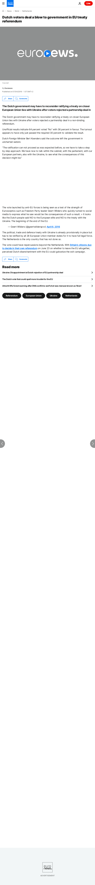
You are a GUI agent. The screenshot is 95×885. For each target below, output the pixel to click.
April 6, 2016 (53, 226)
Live (88, 3)
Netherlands (27, 11)
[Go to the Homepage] (10, 3)
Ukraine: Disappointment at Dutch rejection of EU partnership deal (32, 272)
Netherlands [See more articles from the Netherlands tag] (71, 295)
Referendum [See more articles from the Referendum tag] (12, 295)
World (17, 11)
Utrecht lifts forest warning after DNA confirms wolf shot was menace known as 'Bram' (42, 286)
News (9, 11)
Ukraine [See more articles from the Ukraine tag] (53, 295)
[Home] (3, 11)
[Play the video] (47, 53)
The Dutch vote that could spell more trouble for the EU (27, 279)
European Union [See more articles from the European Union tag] (34, 295)
